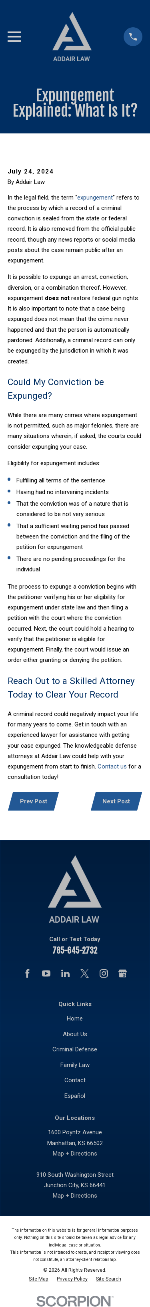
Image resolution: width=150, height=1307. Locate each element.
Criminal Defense (74, 1049)
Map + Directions (75, 1153)
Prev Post (33, 801)
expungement (95, 197)
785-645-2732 (74, 951)
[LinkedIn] (65, 973)
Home (75, 1018)
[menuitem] (38, 1279)
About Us (75, 1034)
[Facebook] (27, 973)
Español (74, 1095)
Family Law (75, 1065)
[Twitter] (84, 973)
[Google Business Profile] (122, 973)
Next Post (116, 801)
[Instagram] (104, 973)
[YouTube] (46, 973)
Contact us (112, 766)
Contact (75, 1080)
